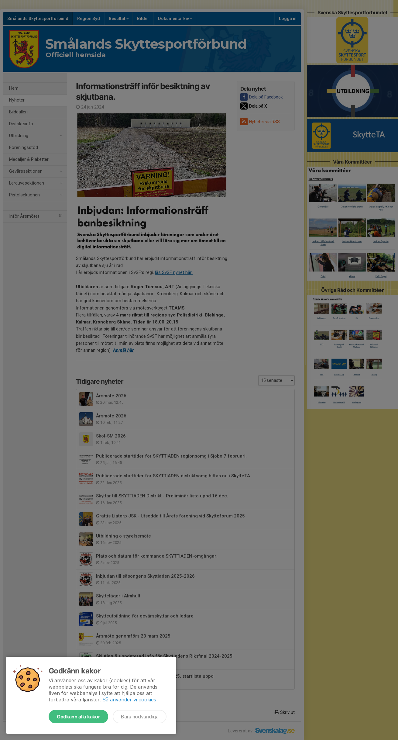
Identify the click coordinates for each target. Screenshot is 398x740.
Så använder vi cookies (129, 700)
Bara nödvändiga (139, 717)
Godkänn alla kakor (78, 717)
